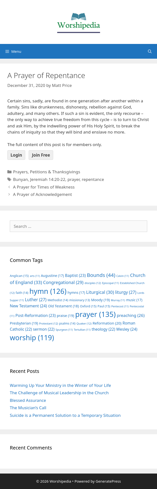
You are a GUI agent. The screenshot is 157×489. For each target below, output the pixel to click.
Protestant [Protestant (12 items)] (48, 323)
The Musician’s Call (28, 407)
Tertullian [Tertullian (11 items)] (82, 329)
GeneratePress (108, 481)
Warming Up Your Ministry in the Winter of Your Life (60, 385)
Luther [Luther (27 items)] (36, 299)
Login (16, 155)
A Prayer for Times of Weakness (44, 187)
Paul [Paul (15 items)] (103, 306)
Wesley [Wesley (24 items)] (126, 329)
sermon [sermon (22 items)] (44, 329)
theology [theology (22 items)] (103, 329)
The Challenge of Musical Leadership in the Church (59, 392)
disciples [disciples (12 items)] (93, 283)
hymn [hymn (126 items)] (47, 291)
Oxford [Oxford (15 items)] (88, 306)
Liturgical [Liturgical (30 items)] (100, 292)
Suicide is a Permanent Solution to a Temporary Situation (65, 415)
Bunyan (20, 179)
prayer (74, 179)
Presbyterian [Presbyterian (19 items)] (24, 323)
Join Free (41, 155)
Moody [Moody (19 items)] (100, 299)
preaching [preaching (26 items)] (131, 315)
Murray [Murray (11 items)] (118, 300)
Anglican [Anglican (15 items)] (19, 275)
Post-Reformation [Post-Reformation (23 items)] (35, 315)
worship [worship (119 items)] (32, 337)
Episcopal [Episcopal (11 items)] (110, 283)
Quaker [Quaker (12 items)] (83, 323)
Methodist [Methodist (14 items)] (58, 300)
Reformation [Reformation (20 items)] (107, 323)
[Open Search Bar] (150, 51)
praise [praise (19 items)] (65, 315)
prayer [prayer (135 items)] (95, 314)
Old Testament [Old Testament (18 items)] (63, 306)
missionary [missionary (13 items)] (79, 300)
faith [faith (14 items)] (22, 293)
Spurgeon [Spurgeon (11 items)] (64, 329)
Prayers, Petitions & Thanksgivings (46, 172)
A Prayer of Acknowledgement (42, 194)
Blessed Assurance (28, 400)
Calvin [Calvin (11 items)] (122, 276)
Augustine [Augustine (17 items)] (52, 275)
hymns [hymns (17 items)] (76, 292)
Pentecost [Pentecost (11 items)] (120, 306)
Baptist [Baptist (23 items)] (75, 275)
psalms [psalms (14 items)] (67, 323)
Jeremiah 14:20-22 (47, 179)
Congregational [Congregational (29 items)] (63, 282)
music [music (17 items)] (134, 300)
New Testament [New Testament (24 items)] (28, 306)
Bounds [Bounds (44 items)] (101, 275)
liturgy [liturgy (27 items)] (125, 292)
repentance (93, 179)
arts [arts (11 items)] (35, 276)
